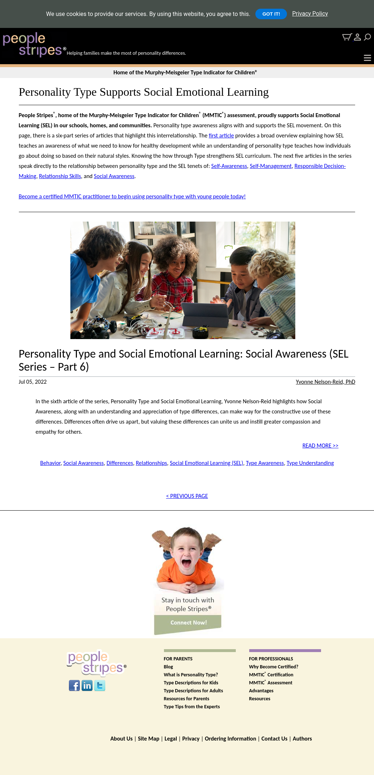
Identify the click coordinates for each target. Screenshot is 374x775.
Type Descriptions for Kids (191, 683)
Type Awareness (265, 462)
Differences (120, 462)
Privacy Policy (310, 13)
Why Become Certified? (274, 667)
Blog (168, 667)
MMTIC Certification (271, 675)
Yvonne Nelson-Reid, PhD (325, 381)
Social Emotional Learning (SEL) (206, 462)
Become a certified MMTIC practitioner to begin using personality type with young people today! (132, 196)
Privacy (191, 738)
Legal (171, 738)
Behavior (50, 462)
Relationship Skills (60, 176)
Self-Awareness (229, 165)
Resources (260, 699)
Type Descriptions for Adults (193, 691)
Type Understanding (310, 462)
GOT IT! (271, 14)
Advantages (261, 691)
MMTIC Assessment (271, 683)
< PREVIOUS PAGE (187, 495)
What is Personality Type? (191, 675)
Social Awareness (114, 176)
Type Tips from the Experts (192, 707)
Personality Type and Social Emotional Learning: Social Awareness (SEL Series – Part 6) (184, 360)
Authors (302, 738)
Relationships (151, 462)
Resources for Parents (186, 699)
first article (221, 135)
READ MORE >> (320, 445)
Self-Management (271, 165)
